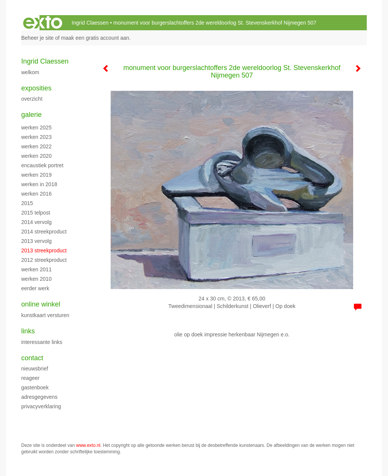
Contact (32, 358)
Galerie (31, 114)
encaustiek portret (42, 165)
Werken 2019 (36, 175)
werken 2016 (36, 194)
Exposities (36, 88)
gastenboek (34, 387)
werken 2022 (36, 146)
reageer (30, 378)
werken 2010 (36, 279)
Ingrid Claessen (90, 23)
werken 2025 (36, 127)
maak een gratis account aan (95, 38)
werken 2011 (36, 269)
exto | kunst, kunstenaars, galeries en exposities (42, 22)
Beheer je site (37, 38)
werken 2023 (36, 137)
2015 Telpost (35, 213)
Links (28, 331)
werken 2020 (36, 156)
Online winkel (40, 304)
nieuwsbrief (34, 369)
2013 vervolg (36, 241)
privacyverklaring (41, 406)
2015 (27, 203)
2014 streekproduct (44, 232)
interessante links (41, 342)
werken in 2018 (39, 184)
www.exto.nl (88, 445)
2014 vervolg (36, 222)
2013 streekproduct (44, 250)
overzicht (31, 99)
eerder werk (35, 288)
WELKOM (30, 72)
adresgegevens (39, 397)
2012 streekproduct (44, 260)
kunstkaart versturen (45, 315)
